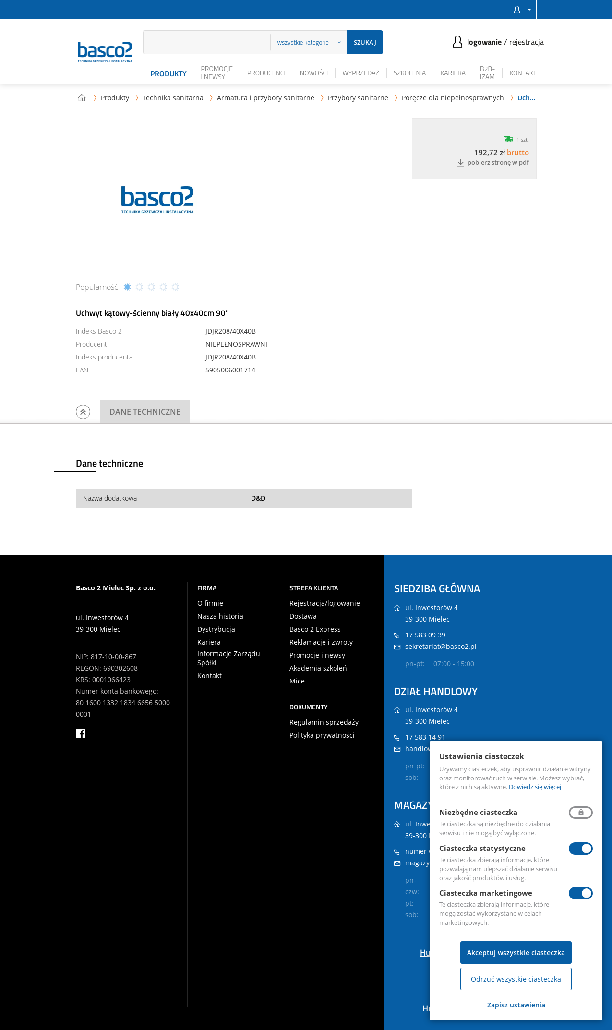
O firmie (210, 603)
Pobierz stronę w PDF (493, 163)
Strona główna (81, 97)
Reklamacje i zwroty (321, 642)
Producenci (266, 73)
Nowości (314, 73)
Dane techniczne (144, 412)
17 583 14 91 (425, 737)
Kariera (453, 73)
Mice (297, 681)
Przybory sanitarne (358, 97)
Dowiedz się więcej (535, 786)
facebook (80, 733)
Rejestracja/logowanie (324, 603)
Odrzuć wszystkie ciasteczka (516, 978)
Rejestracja (526, 42)
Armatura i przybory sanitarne (265, 97)
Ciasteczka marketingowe (485, 893)
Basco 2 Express (315, 629)
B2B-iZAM (487, 72)
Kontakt (523, 73)
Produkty (168, 73)
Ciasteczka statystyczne (482, 848)
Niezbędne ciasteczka (478, 812)
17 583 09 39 (425, 634)
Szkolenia (410, 73)
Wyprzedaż (360, 73)
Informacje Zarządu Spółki (228, 658)
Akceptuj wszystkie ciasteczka (516, 952)
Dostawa (303, 616)
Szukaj (365, 42)
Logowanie (484, 42)
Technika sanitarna (173, 97)
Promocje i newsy (217, 72)
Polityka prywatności (322, 735)
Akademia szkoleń (318, 668)
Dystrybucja (216, 629)
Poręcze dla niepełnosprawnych (453, 97)
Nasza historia (220, 616)
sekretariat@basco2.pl (441, 646)
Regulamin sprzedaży (324, 722)
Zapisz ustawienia (516, 1004)
